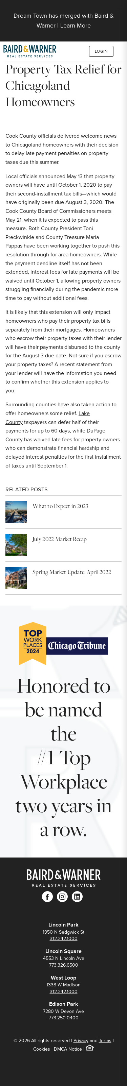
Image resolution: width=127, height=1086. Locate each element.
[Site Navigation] (119, 11)
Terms (105, 1040)
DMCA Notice (68, 1049)
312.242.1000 (64, 938)
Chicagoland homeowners (42, 145)
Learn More (75, 25)
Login (101, 51)
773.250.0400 (64, 1017)
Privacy (80, 1040)
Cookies (41, 1049)
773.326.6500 (63, 965)
